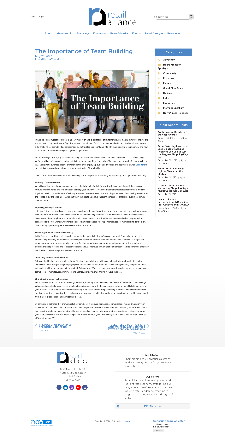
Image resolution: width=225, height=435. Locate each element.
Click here (140, 164)
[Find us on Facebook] (59, 387)
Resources (174, 33)
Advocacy (83, 33)
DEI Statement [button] (154, 406)
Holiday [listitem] (165, 92)
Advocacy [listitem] (166, 59)
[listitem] (34, 16)
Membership (64, 33)
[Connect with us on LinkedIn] (65, 387)
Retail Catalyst (154, 33)
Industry (60, 59)
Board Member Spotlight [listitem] (169, 66)
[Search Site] (191, 16)
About (48, 33)
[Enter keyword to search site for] (171, 17)
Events (136, 33)
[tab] (152, 406)
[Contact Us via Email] (85, 387)
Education (99, 33)
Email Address (161, 427)
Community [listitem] (167, 73)
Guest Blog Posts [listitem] (170, 88)
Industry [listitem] (165, 97)
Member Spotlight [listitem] (171, 107)
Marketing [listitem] (166, 103)
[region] (128, 329)
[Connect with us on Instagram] (71, 387)
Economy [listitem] (166, 78)
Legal (127, 421)
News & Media (119, 33)
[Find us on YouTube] (78, 387)
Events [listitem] (164, 83)
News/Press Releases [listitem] (173, 112)
